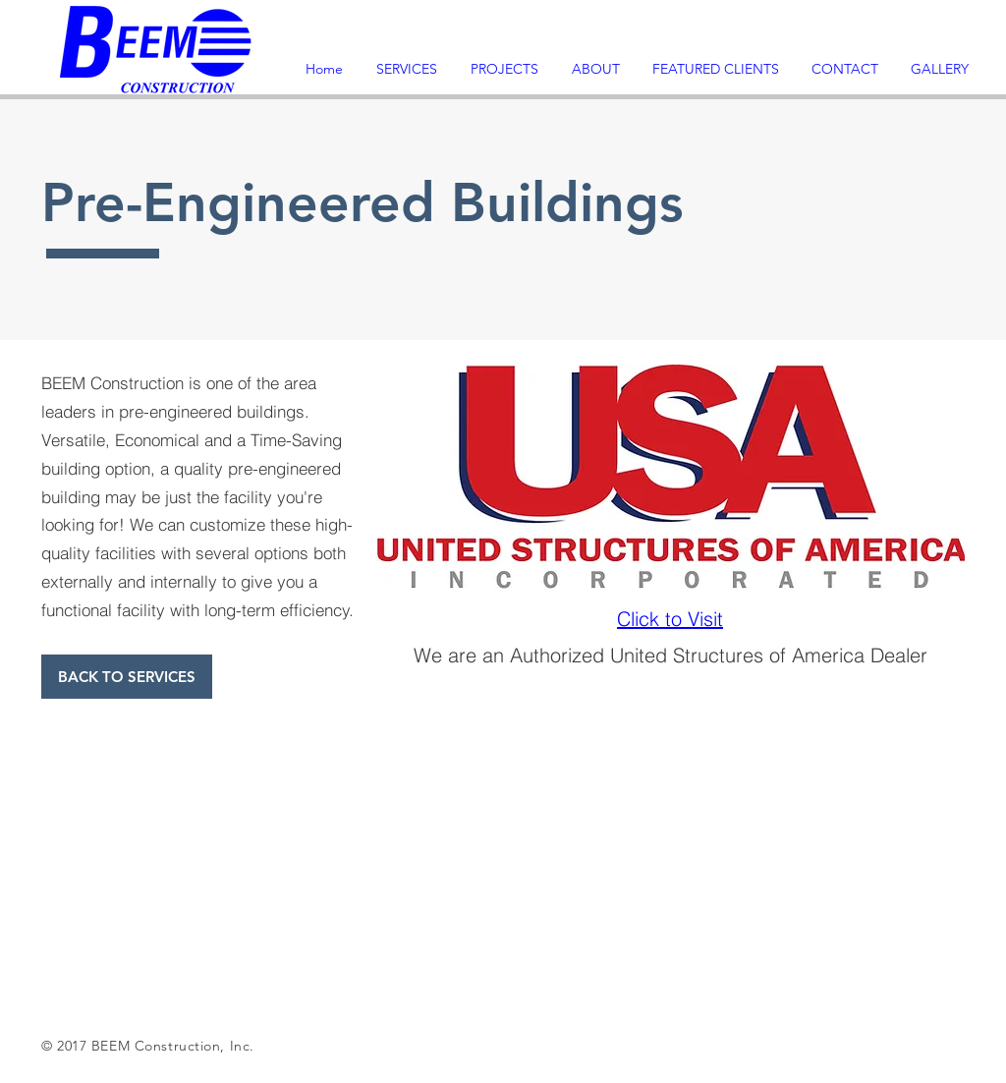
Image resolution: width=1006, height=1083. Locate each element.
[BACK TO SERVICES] (126, 677)
